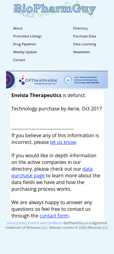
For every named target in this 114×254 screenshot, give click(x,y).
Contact (19, 59)
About (18, 28)
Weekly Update (25, 52)
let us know (63, 142)
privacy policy (17, 223)
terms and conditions (46, 223)
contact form (54, 215)
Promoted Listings (27, 36)
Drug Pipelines (24, 44)
